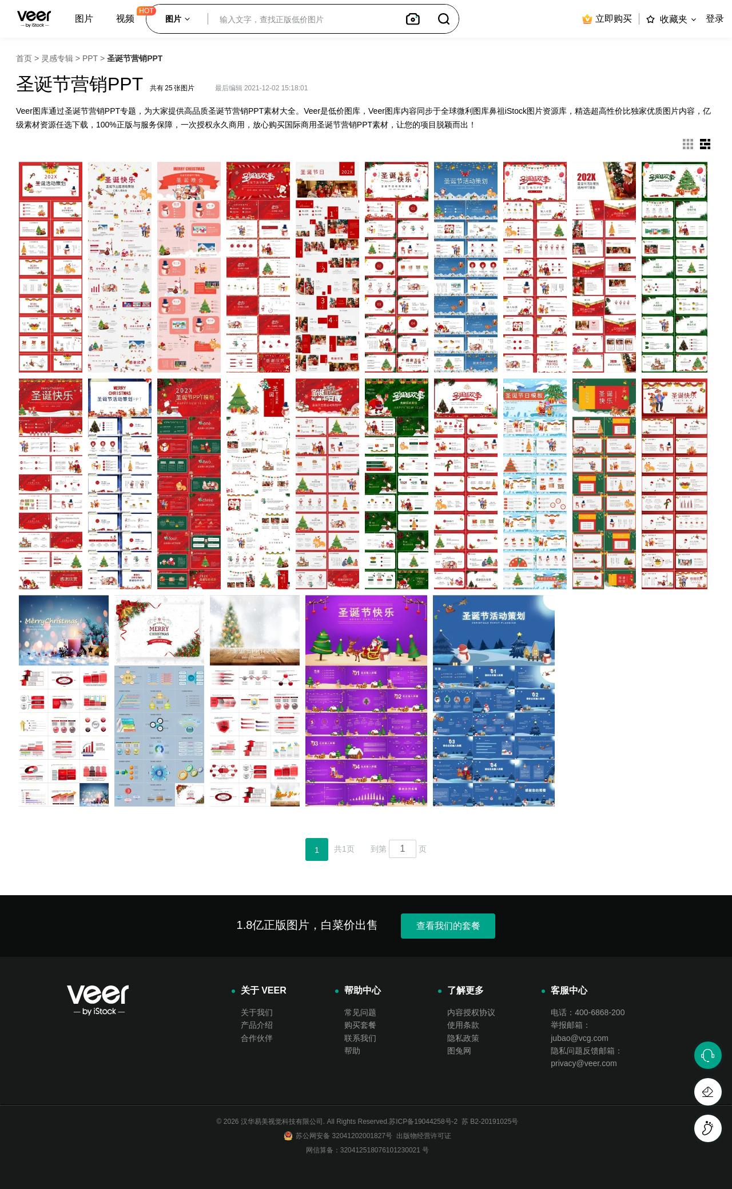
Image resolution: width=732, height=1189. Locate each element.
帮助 (352, 1050)
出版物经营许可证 (421, 1136)
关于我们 (257, 1012)
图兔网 (459, 1050)
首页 (24, 58)
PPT (90, 58)
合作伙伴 (257, 1038)
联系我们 (360, 1038)
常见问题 (360, 1012)
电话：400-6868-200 (587, 1012)
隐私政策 (463, 1038)
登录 (715, 18)
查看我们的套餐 (448, 926)
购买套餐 (360, 1025)
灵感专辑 (57, 58)
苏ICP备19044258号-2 (423, 1122)
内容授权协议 (471, 1012)
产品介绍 (257, 1025)
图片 (84, 18)
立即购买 (606, 19)
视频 (125, 18)
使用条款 (463, 1025)
